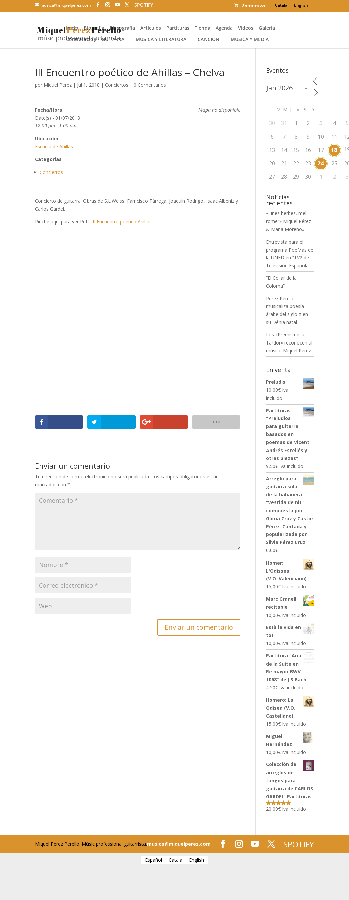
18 (334, 150)
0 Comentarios (150, 85)
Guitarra (113, 39)
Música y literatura (161, 39)
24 (320, 163)
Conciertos (116, 85)
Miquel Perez (58, 85)
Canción (208, 39)
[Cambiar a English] (301, 5)
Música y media (250, 39)
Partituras (177, 28)
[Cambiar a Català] (281, 5)
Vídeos (245, 28)
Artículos (150, 28)
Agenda (224, 28)
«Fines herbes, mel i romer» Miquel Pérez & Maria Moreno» (288, 221)
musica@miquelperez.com (179, 844)
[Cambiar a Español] (153, 860)
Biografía (94, 28)
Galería (267, 28)
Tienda (202, 28)
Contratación (81, 39)
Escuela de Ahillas (54, 146)
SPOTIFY (143, 5)
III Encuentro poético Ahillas (122, 221)
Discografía (122, 28)
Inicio (72, 28)
